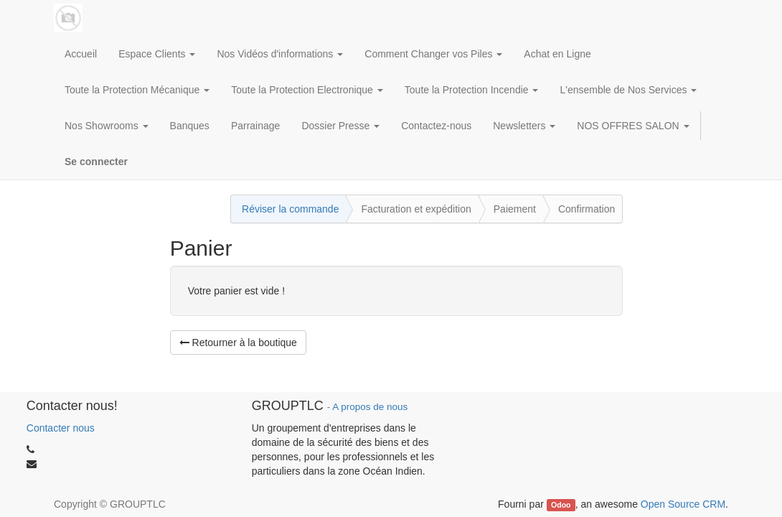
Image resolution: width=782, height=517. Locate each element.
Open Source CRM (683, 504)
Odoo (560, 504)
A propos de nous (370, 406)
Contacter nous (61, 428)
